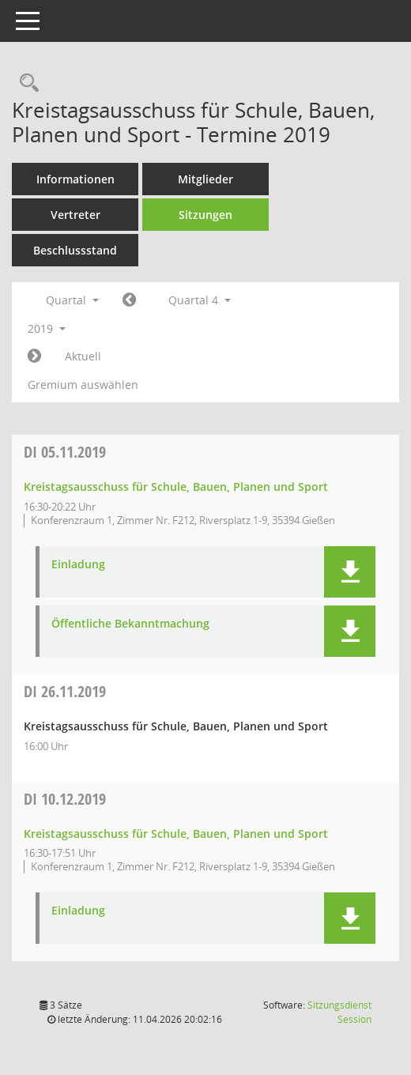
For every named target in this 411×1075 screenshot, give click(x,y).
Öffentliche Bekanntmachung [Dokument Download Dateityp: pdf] (130, 624)
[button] (349, 572)
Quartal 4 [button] (199, 299)
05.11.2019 (65, 451)
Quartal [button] (72, 299)
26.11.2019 (65, 691)
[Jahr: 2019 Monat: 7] (129, 300)
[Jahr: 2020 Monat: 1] (34, 356)
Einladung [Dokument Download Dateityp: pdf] (78, 564)
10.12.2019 (65, 798)
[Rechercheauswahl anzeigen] (25, 83)
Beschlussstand (75, 250)
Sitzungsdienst (339, 1012)
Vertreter (75, 214)
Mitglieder (205, 179)
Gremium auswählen (83, 384)
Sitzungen (205, 214)
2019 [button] (47, 328)
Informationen (75, 179)
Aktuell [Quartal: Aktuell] (83, 356)
